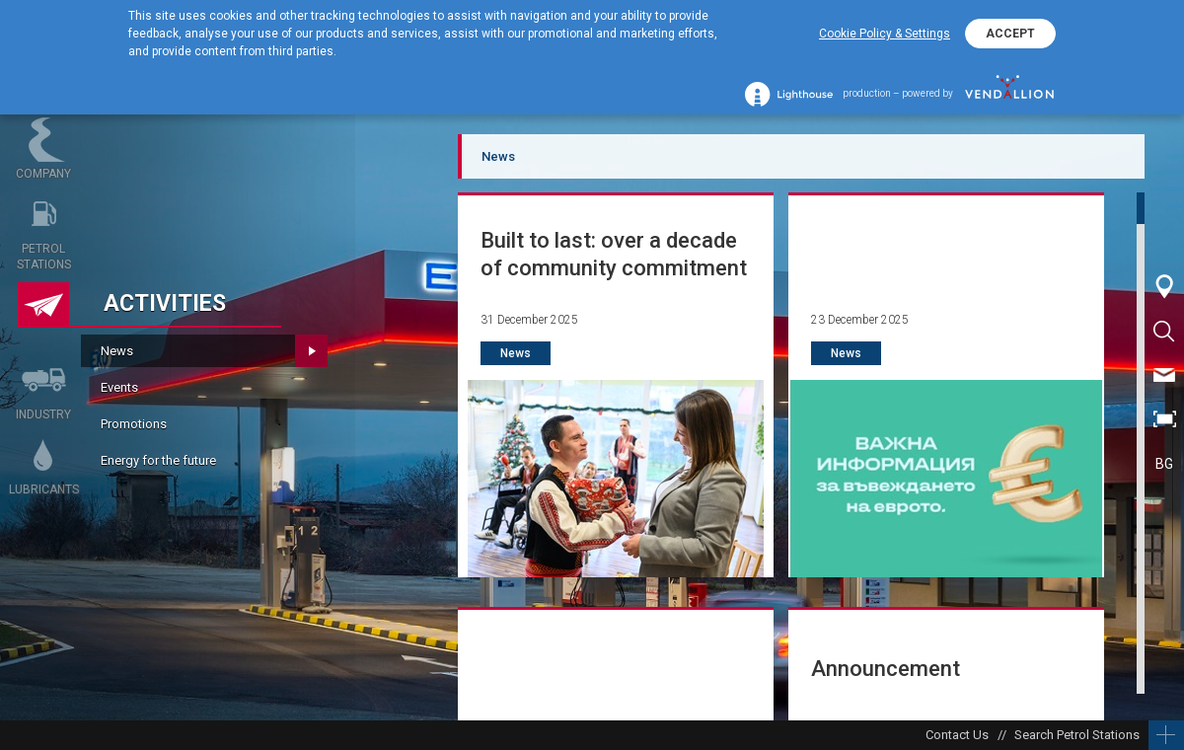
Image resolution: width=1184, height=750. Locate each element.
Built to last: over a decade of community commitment (614, 254)
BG (1164, 464)
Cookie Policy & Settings (884, 33)
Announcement (885, 668)
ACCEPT (1010, 33)
